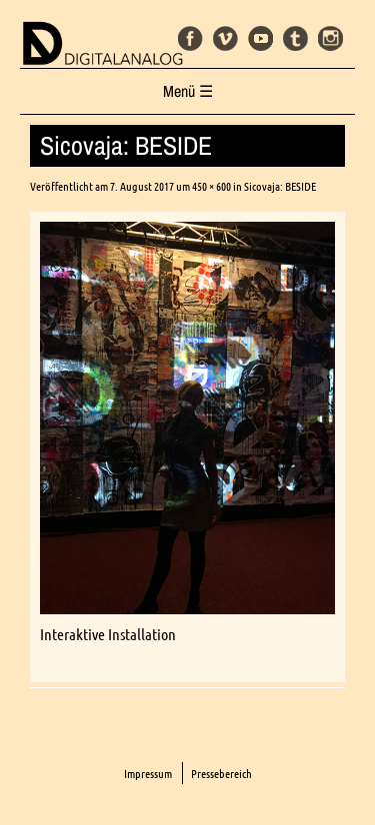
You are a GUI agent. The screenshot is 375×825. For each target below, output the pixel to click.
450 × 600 (211, 186)
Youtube (260, 38)
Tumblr (295, 38)
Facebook (190, 38)
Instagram (330, 38)
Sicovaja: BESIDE (280, 186)
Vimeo (225, 38)
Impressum (148, 773)
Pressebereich (221, 773)
